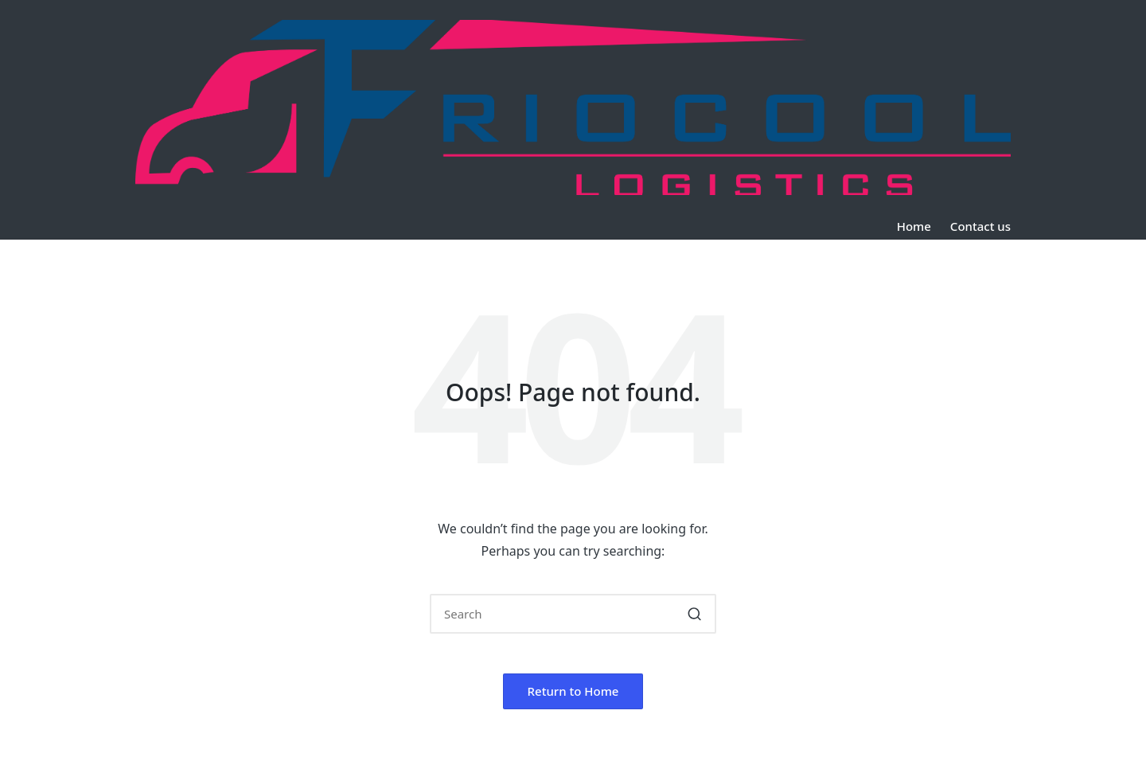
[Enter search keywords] (573, 614)
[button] (694, 614)
